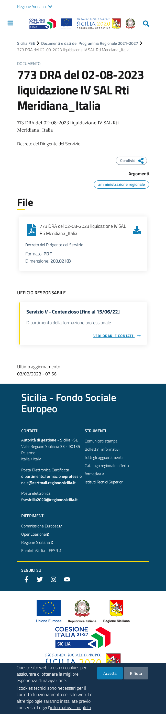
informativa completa (70, 708)
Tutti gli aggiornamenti (104, 457)
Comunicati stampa (101, 441)
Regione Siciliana (31, 6)
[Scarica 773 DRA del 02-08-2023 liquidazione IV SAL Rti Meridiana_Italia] (137, 230)
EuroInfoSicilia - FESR (41, 550)
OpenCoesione (35, 534)
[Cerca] (146, 23)
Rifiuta (136, 675)
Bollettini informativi (102, 449)
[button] (50, 7)
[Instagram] (53, 579)
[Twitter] (40, 579)
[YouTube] (67, 579)
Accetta (110, 675)
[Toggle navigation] (10, 23)
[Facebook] (26, 579)
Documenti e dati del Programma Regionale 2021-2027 (89, 43)
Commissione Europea (41, 526)
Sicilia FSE (26, 43)
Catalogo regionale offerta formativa (107, 470)
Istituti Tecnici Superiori (104, 482)
